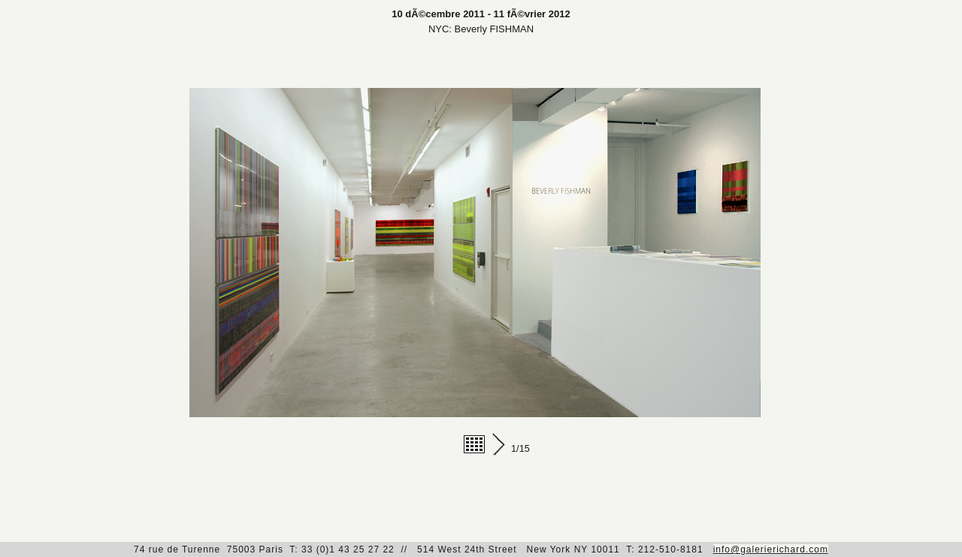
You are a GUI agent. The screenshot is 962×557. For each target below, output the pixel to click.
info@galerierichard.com (770, 549)
